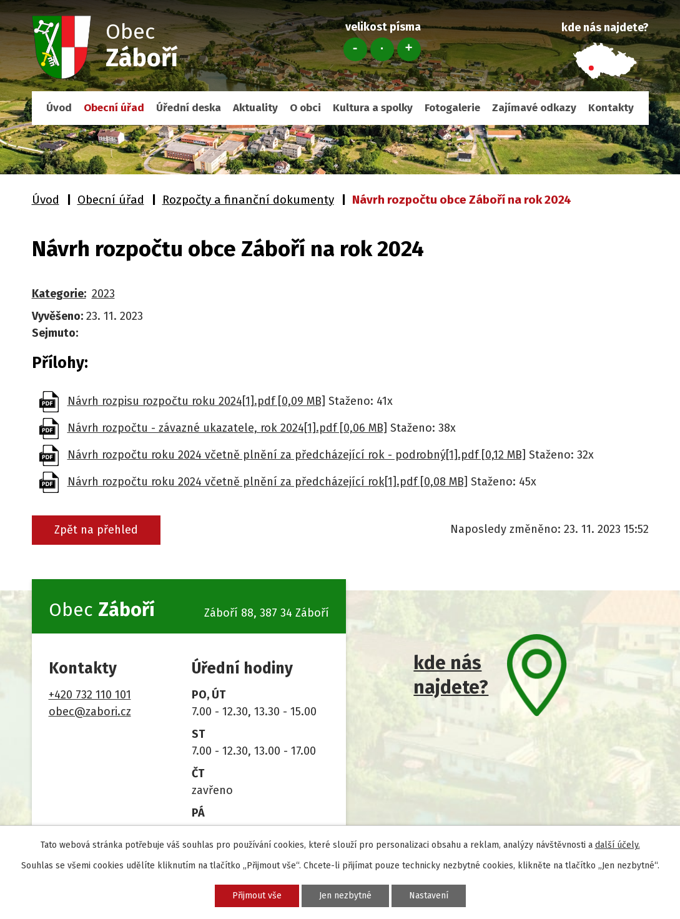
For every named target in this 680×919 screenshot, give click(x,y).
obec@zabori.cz (90, 711)
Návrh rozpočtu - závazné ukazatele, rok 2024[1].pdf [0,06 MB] (227, 428)
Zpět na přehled (96, 530)
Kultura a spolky (373, 107)
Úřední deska (188, 107)
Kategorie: (59, 294)
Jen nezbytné (345, 895)
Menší (355, 49)
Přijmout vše (257, 895)
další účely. (617, 845)
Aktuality (255, 107)
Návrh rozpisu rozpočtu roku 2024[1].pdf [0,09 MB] (196, 401)
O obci (305, 107)
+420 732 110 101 (90, 695)
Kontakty (611, 107)
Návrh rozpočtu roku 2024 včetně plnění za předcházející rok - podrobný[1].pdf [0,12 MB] (296, 455)
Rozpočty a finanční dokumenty (248, 199)
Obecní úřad (114, 107)
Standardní (382, 49)
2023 (103, 294)
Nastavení (428, 895)
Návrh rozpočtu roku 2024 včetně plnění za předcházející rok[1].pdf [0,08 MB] (267, 482)
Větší (409, 49)
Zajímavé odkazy (534, 107)
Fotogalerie (452, 107)
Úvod (59, 107)
